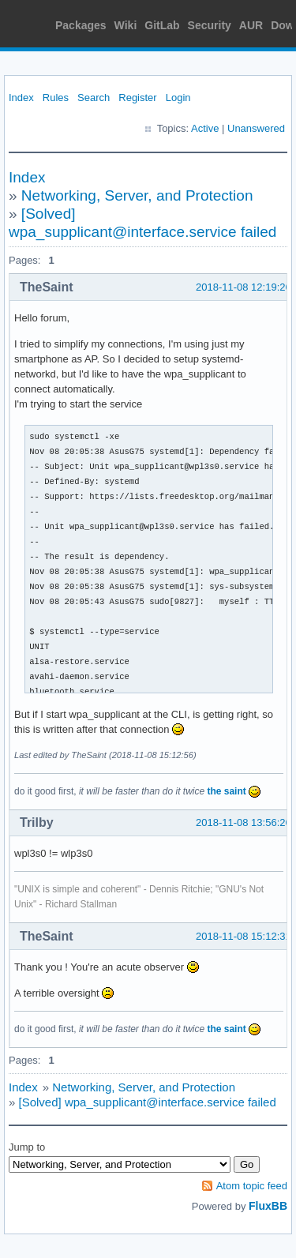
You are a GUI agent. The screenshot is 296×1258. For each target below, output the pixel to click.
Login (178, 97)
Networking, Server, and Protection (137, 195)
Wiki (125, 25)
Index (21, 97)
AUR (251, 25)
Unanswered (256, 128)
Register (137, 97)
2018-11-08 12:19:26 (243, 287)
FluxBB (268, 1206)
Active (205, 128)
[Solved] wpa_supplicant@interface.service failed (147, 1102)
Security (209, 25)
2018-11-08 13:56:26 (243, 822)
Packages (81, 25)
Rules (56, 97)
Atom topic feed (251, 1186)
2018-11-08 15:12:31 (243, 936)
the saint (226, 791)
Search (93, 97)
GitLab (161, 25)
